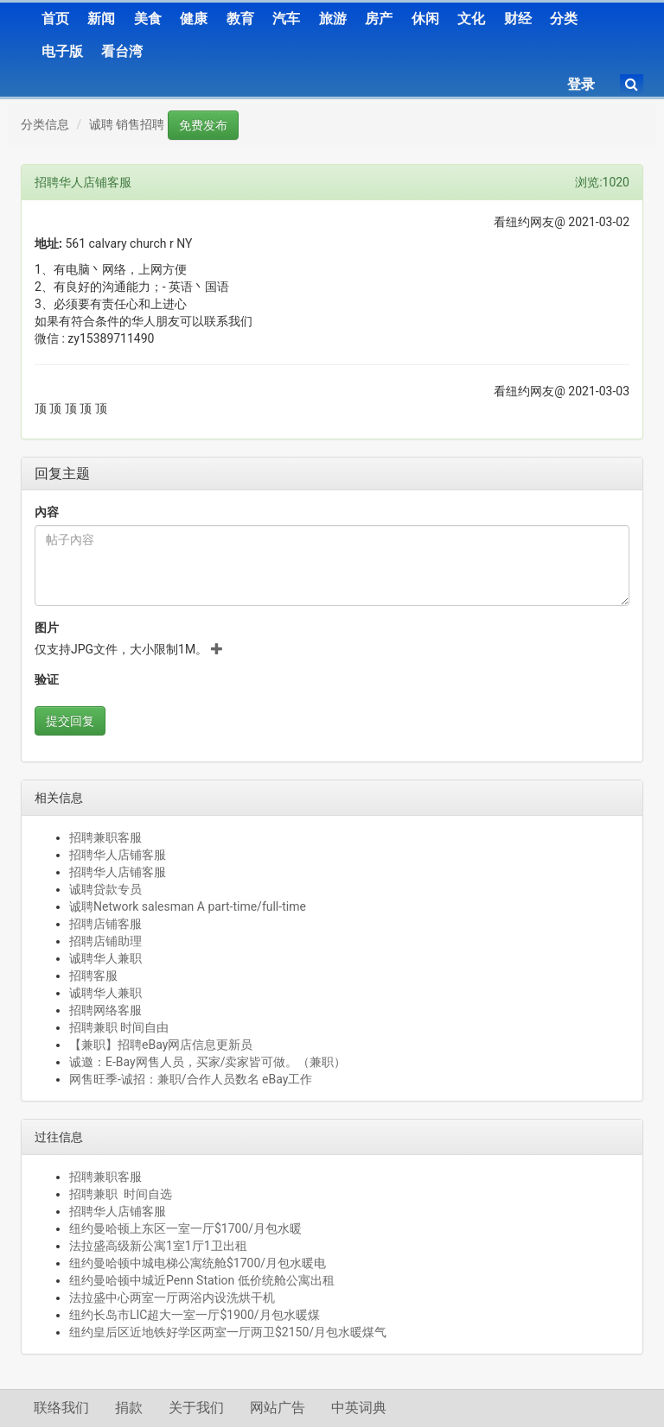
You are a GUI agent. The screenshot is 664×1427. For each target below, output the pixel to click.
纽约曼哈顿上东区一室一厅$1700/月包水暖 (185, 1228)
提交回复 (70, 721)
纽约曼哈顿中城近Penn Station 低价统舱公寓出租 (202, 1280)
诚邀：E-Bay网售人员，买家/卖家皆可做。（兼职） (207, 1062)
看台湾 (122, 51)
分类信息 (45, 124)
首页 (55, 18)
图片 (47, 628)
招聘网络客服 (105, 1010)
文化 (471, 18)
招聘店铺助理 (105, 941)
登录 (581, 84)
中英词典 (358, 1407)
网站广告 (277, 1407)
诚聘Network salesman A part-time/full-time (187, 906)
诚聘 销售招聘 (126, 124)
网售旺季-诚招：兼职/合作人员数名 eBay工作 (190, 1079)
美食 (148, 18)
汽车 (286, 18)
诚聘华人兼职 (105, 958)
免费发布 (203, 125)
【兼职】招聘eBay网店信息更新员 (160, 1044)
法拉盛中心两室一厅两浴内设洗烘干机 (172, 1297)
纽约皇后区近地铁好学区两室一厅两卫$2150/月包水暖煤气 (227, 1332)
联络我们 (61, 1407)
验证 (47, 679)
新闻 (101, 18)
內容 (47, 512)
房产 (379, 18)
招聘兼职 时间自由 (119, 1027)
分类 (564, 18)
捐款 (129, 1407)
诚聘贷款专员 (105, 889)
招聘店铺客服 (105, 924)
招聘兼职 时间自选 (120, 1194)
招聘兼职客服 (105, 837)
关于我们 (196, 1407)
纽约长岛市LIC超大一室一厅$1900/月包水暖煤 (194, 1315)
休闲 (425, 18)
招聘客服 (93, 975)
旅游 (333, 18)
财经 (518, 18)
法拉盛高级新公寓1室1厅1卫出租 (158, 1246)
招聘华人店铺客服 (117, 855)
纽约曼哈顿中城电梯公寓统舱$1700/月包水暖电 (197, 1263)
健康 (194, 18)
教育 (240, 18)
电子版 (62, 51)
